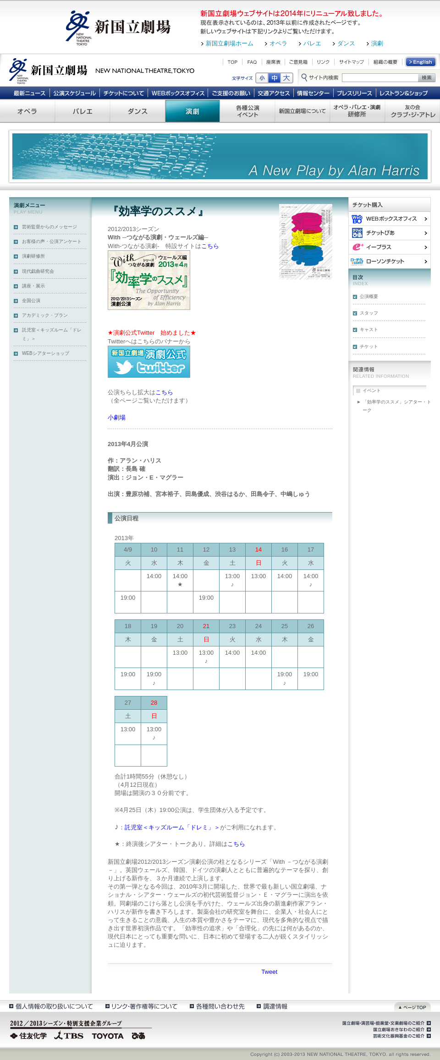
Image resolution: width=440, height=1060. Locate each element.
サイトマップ (351, 61)
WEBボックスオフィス (178, 92)
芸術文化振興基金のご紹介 (401, 1036)
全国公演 (31, 300)
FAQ (252, 61)
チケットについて (123, 92)
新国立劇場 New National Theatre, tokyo (102, 70)
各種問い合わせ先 (217, 1006)
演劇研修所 (33, 256)
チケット (369, 346)
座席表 (273, 61)
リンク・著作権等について (141, 1006)
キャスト (369, 329)
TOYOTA (108, 1035)
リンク (323, 61)
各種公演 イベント (247, 111)
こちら (210, 246)
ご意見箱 (298, 61)
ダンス (346, 43)
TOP (232, 61)
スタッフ (369, 312)
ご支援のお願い (231, 92)
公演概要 (369, 296)
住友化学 (29, 1035)
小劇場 (117, 417)
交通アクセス (274, 92)
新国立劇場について (302, 111)
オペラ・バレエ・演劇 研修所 (357, 111)
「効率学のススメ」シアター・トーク (397, 406)
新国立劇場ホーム (229, 43)
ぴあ (389, 233)
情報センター (314, 92)
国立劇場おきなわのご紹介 (401, 1030)
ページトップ (412, 1006)
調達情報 (272, 1006)
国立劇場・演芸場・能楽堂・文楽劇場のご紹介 (386, 1023)
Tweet (269, 971)
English (421, 61)
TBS (68, 1035)
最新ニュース (29, 92)
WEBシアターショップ (45, 353)
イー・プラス (389, 247)
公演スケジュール (74, 92)
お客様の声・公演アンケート (52, 241)
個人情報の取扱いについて (50, 1006)
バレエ (312, 43)
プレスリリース (355, 92)
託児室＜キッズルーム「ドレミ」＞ (52, 334)
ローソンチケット (389, 261)
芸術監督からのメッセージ (49, 226)
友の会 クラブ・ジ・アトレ (412, 111)
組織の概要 (385, 61)
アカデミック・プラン (45, 315)
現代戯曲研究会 (38, 271)
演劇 (377, 43)
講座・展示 (33, 285)
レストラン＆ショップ (404, 92)
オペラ (278, 43)
